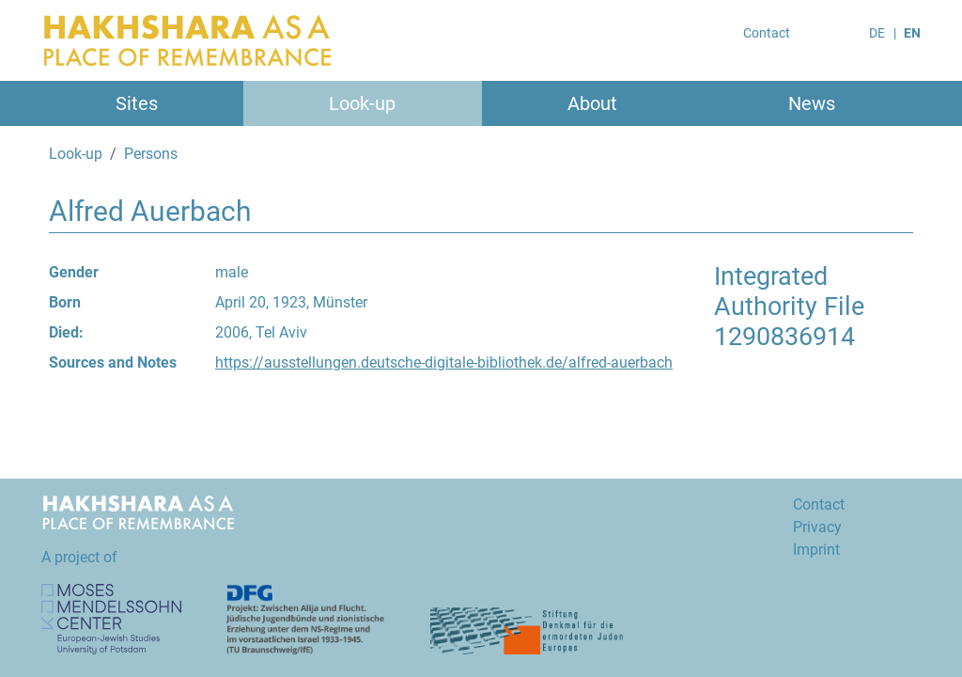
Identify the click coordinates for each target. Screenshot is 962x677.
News (811, 103)
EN (912, 32)
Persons (151, 154)
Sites (137, 103)
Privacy (817, 527)
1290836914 (784, 337)
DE (877, 32)
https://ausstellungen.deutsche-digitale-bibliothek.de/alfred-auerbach (444, 362)
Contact (766, 32)
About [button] (592, 103)
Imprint (816, 550)
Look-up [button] (362, 103)
